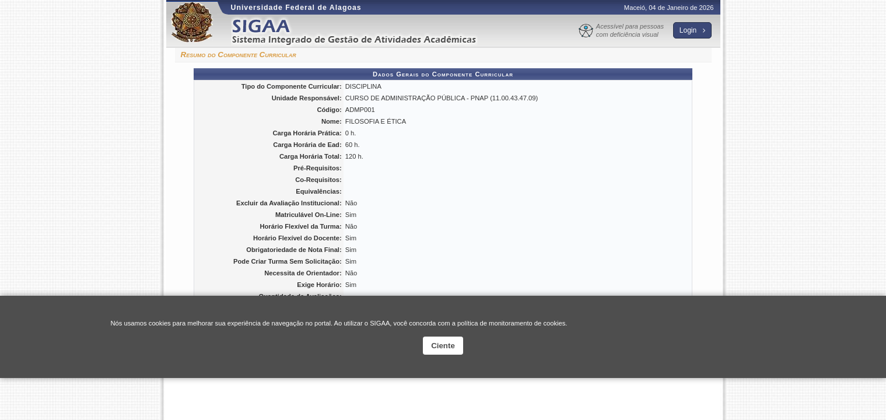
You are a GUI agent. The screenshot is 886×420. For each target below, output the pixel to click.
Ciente (443, 345)
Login (692, 30)
